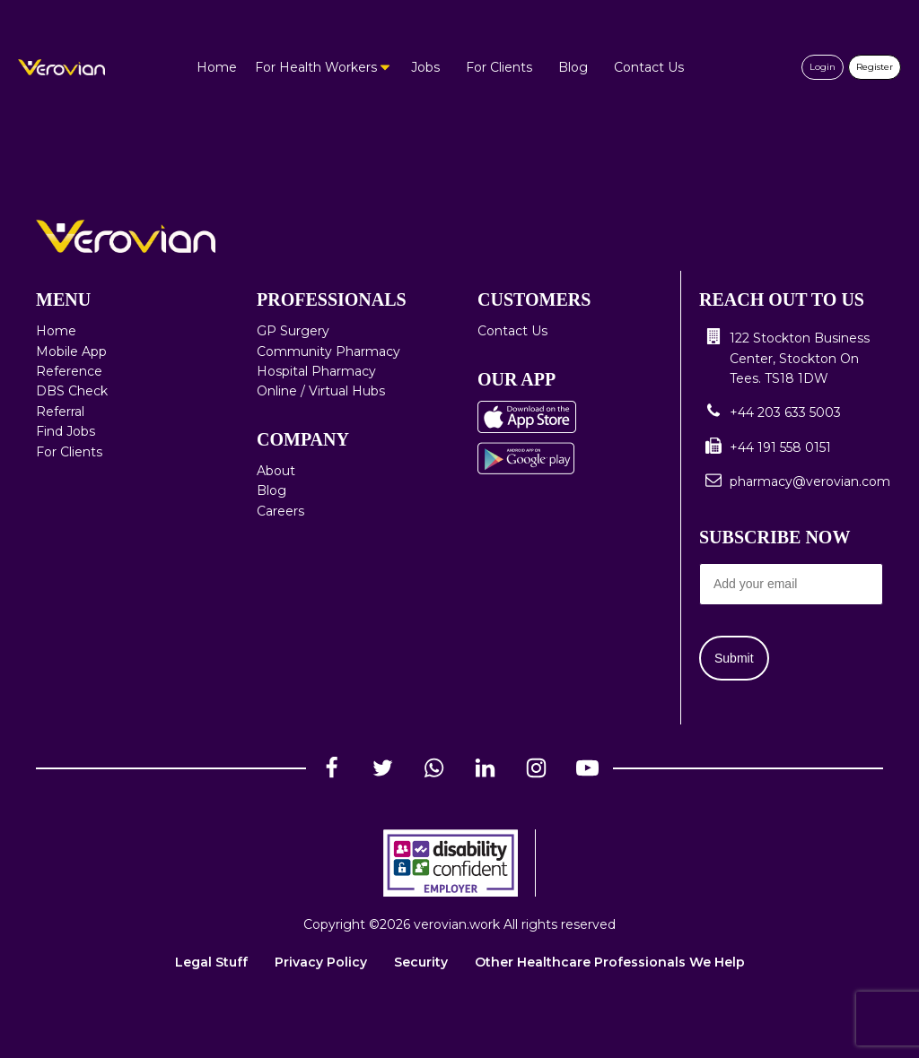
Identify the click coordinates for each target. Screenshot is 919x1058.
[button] (791, 358)
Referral (60, 411)
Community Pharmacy (328, 351)
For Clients (499, 67)
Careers (280, 511)
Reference (69, 371)
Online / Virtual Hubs (321, 391)
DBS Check (72, 391)
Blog (573, 67)
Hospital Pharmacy (316, 371)
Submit (734, 658)
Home (217, 67)
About (276, 471)
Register (874, 67)
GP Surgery (293, 331)
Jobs (425, 67)
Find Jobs (65, 431)
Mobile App (71, 351)
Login (823, 67)
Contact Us (649, 67)
